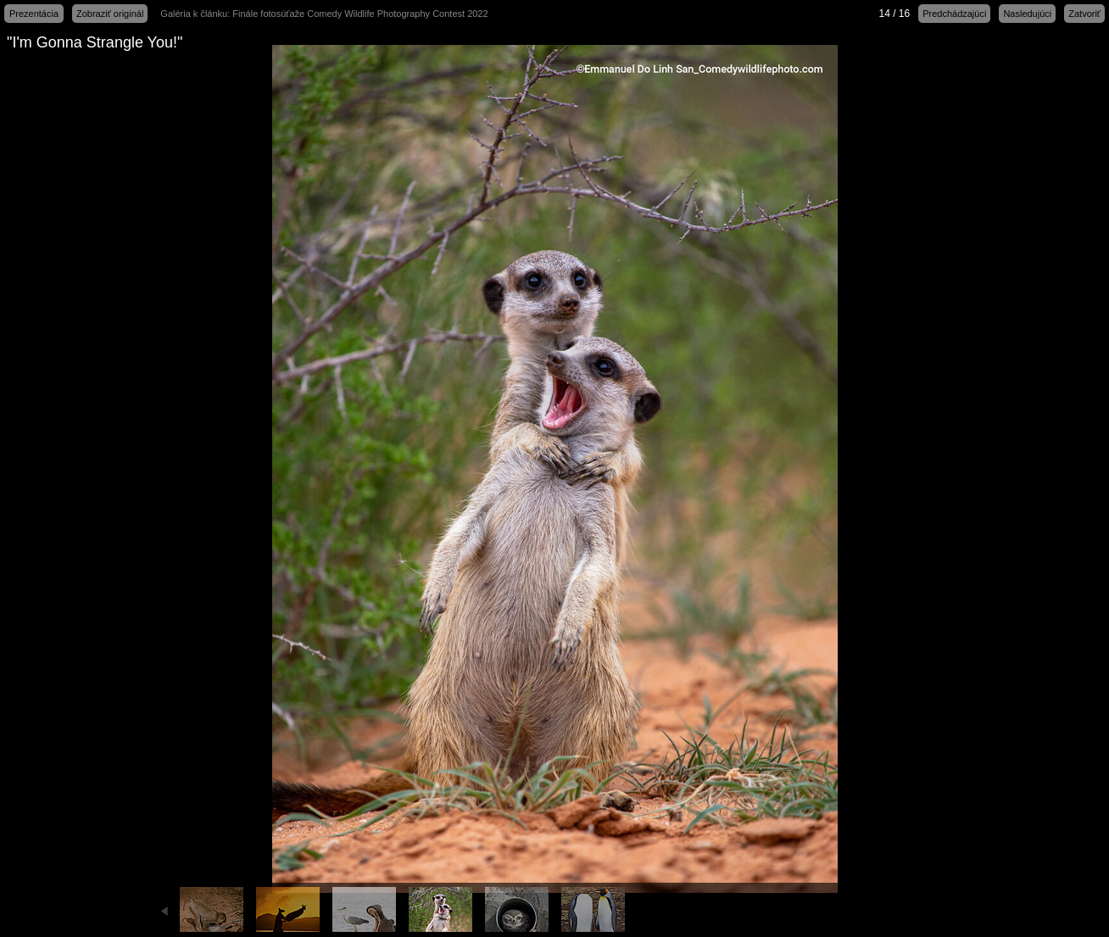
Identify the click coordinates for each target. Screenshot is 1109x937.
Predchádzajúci (954, 13)
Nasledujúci (1027, 13)
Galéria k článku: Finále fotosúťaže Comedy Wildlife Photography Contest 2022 (324, 13)
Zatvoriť (1084, 13)
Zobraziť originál (109, 13)
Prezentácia (34, 13)
